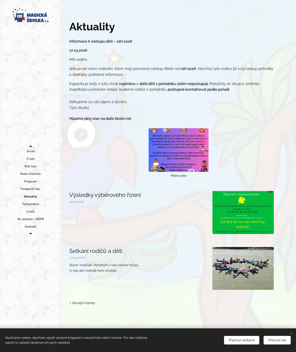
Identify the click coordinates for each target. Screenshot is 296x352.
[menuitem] (30, 151)
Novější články (83, 303)
